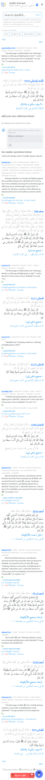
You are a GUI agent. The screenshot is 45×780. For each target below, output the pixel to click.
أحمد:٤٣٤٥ (38, 511)
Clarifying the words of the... (13, 200)
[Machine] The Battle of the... (13, 70)
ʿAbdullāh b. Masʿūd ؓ (12, 500)
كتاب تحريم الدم (17, 326)
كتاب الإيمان (18, 254)
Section (5, 413)
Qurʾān (6, 34)
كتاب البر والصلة (28, 457)
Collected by (6, 156)
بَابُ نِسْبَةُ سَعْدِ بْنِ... (32, 754)
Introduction (31, 719)
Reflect (13, 203)
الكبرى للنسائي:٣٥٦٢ (33, 81)
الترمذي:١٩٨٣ (37, 425)
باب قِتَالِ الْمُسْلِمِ (34, 326)
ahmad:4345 (6, 467)
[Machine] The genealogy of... (14, 719)
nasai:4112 (6, 337)
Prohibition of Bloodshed (27, 287)
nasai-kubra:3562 (8, 48)
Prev (4, 39)
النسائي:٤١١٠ (37, 298)
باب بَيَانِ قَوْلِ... (35, 254)
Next (40, 41)
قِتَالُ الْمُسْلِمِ (37, 108)
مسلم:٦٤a (39, 211)
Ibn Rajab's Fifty (16, 34)
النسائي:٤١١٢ (37, 364)
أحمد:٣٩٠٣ (38, 593)
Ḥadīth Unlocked (17, 3)
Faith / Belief (30, 200)
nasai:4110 (6, 265)
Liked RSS (38, 769)
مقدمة (17, 754)
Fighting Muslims (9, 287)
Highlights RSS (26, 769)
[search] (19, 15)
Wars (28, 70)
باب (40, 457)
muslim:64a (6, 162)
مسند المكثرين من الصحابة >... (24, 539)
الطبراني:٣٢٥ (38, 730)
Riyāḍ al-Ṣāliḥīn (28, 34)
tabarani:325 (7, 697)
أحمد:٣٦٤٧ (38, 662)
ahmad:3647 (6, 632)
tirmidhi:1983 (7, 391)
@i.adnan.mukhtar (11, 769)
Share (13, 72)
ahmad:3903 (6, 550)
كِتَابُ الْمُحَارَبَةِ (22, 108)
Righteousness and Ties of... (21, 413)
